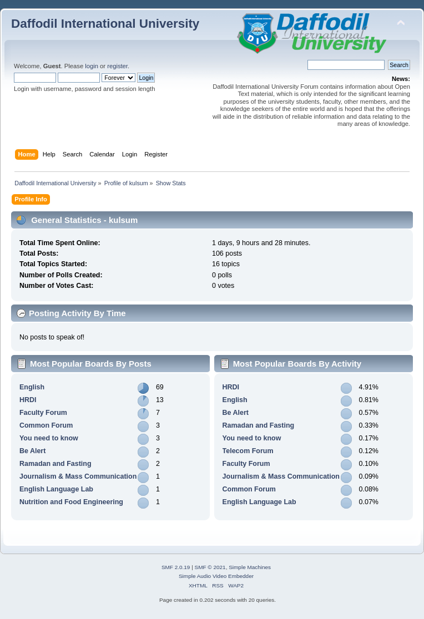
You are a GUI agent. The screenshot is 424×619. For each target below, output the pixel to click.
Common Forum (46, 425)
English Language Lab (56, 489)
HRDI (27, 400)
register (117, 66)
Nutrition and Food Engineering (71, 502)
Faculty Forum (43, 413)
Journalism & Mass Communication (78, 476)
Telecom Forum (248, 451)
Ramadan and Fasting (55, 464)
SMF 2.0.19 (175, 567)
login (91, 66)
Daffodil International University (105, 24)
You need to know (48, 438)
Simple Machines (250, 567)
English (31, 387)
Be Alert (32, 451)
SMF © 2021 (210, 567)
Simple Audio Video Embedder (216, 576)
